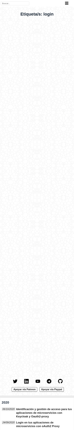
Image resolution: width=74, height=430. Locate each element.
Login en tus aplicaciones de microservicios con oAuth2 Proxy (38, 424)
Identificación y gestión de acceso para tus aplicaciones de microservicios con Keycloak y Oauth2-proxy (44, 413)
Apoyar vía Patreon (24, 389)
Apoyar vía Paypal (51, 389)
